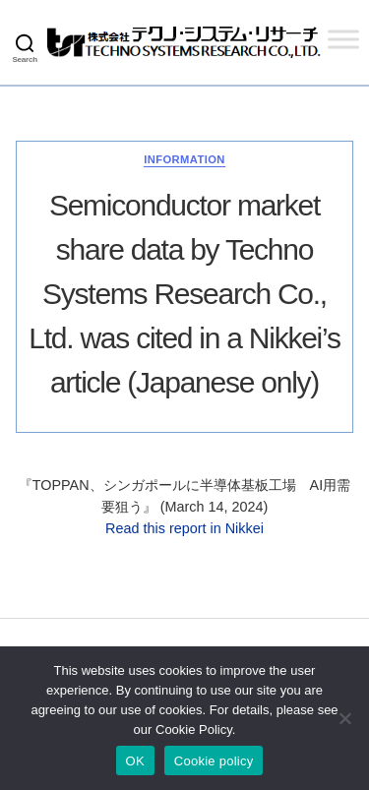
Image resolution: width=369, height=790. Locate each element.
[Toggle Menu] (343, 39)
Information (184, 159)
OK (135, 761)
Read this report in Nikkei (184, 528)
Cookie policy (214, 761)
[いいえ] (344, 718)
